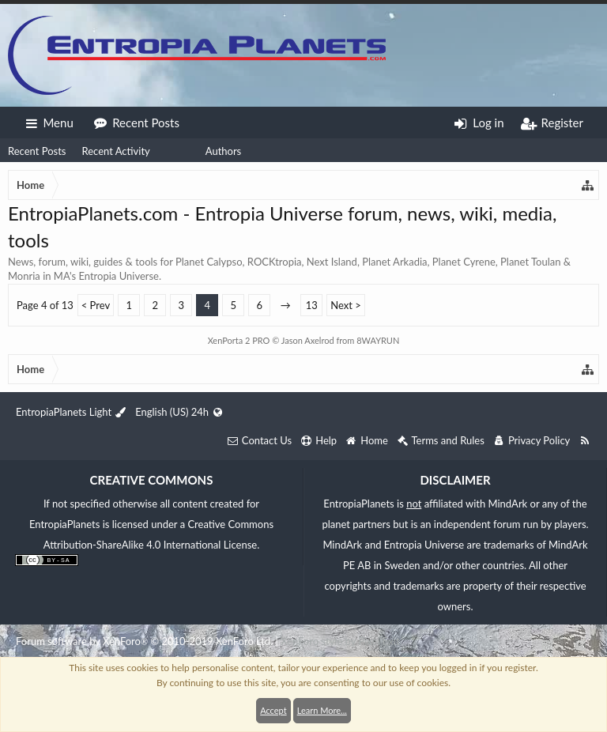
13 (312, 305)
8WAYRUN (377, 340)
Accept (273, 710)
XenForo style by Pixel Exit (340, 641)
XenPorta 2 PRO (239, 340)
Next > (345, 305)
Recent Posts (37, 151)
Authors (223, 151)
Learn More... (322, 710)
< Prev (95, 305)
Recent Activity (115, 151)
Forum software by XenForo (144, 641)
